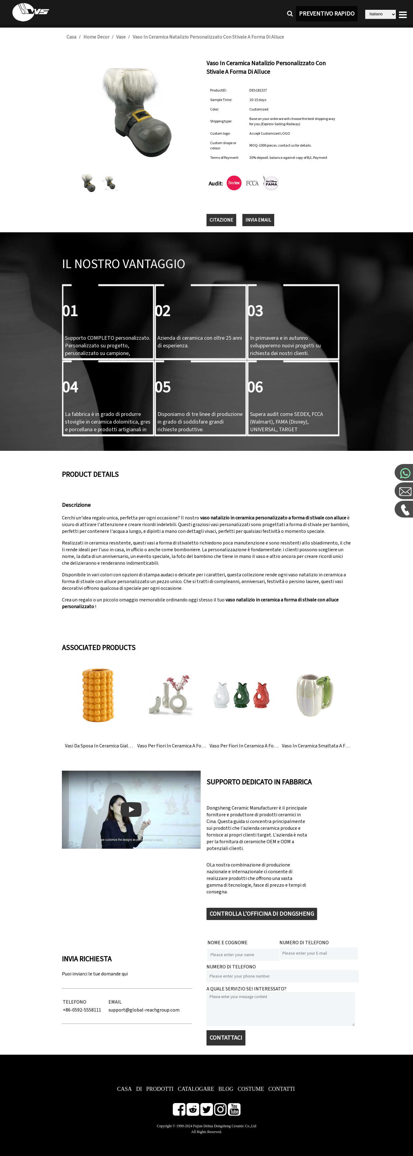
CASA (124, 1089)
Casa (71, 37)
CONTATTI (281, 1089)
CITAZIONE (221, 220)
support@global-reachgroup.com (144, 1010)
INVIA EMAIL (258, 220)
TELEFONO (74, 1002)
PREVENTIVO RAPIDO (326, 13)
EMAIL (115, 1002)
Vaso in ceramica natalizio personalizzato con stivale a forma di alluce (208, 37)
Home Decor (96, 37)
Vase (121, 37)
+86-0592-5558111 (82, 1010)
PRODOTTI (159, 1089)
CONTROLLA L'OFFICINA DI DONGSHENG (262, 914)
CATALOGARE (196, 1089)
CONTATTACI (226, 1038)
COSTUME (251, 1089)
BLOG (225, 1089)
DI (139, 1089)
